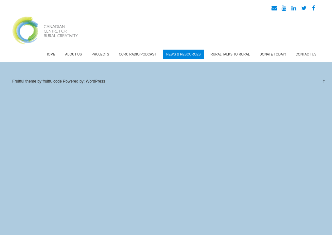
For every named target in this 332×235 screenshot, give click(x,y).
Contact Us (305, 54)
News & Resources (183, 54)
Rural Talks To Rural (230, 54)
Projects (100, 54)
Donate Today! (273, 54)
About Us (73, 54)
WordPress (95, 81)
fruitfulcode (52, 81)
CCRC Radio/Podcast (137, 54)
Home (50, 54)
